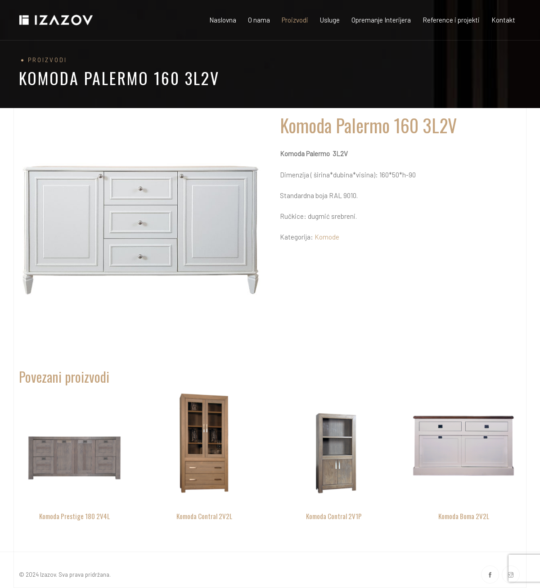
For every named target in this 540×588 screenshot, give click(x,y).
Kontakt (503, 20)
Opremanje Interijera (381, 20)
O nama (259, 20)
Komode (327, 237)
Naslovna (222, 20)
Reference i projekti (451, 20)
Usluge (330, 20)
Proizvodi (295, 20)
